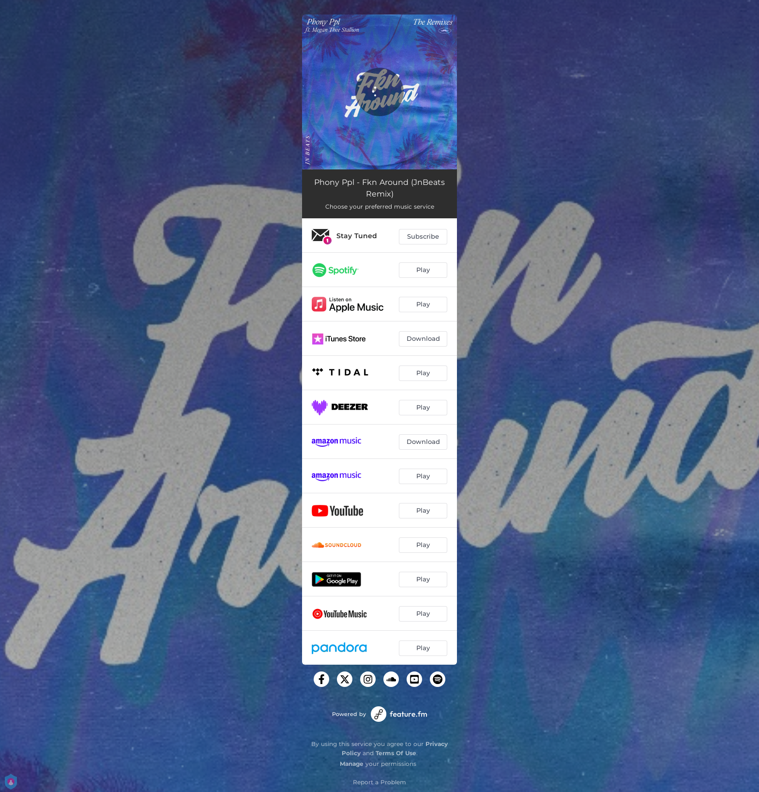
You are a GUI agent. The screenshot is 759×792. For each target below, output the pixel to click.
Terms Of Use (396, 753)
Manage (352, 763)
